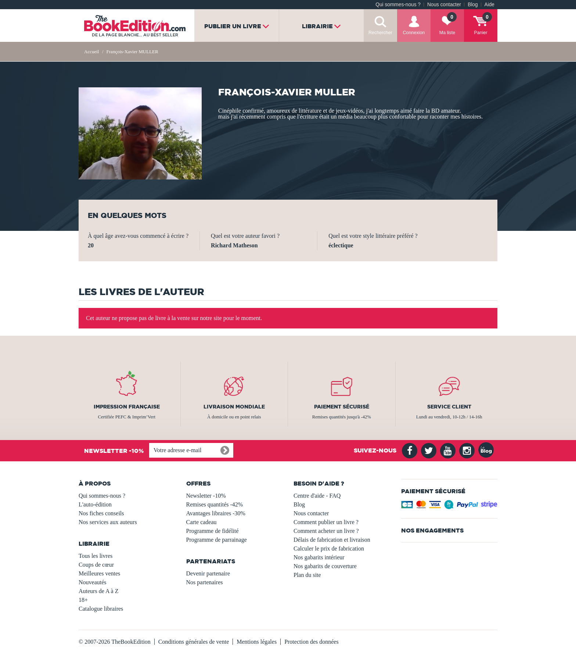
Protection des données (311, 642)
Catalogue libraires (101, 609)
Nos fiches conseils (101, 513)
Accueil (91, 51)
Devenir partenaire (208, 573)
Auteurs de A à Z (98, 591)
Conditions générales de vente (193, 642)
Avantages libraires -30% (215, 513)
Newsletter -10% (206, 496)
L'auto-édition (95, 504)
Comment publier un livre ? (326, 522)
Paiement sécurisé (341, 407)
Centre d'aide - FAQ (317, 496)
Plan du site (307, 575)
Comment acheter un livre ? (326, 531)
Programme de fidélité (212, 531)
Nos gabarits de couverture (325, 566)
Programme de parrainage (216, 540)
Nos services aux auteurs (108, 522)
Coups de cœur (96, 565)
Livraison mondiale (234, 407)
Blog (473, 4)
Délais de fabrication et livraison (332, 540)
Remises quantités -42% (214, 504)
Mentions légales (257, 642)
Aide (489, 4)
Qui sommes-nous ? (398, 4)
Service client (449, 407)
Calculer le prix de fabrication (329, 548)
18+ (83, 600)
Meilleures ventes (99, 573)
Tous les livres (95, 556)
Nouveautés (93, 582)
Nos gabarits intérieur (319, 557)
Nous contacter (444, 4)
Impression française (127, 407)
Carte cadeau (201, 522)
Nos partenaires (204, 582)
